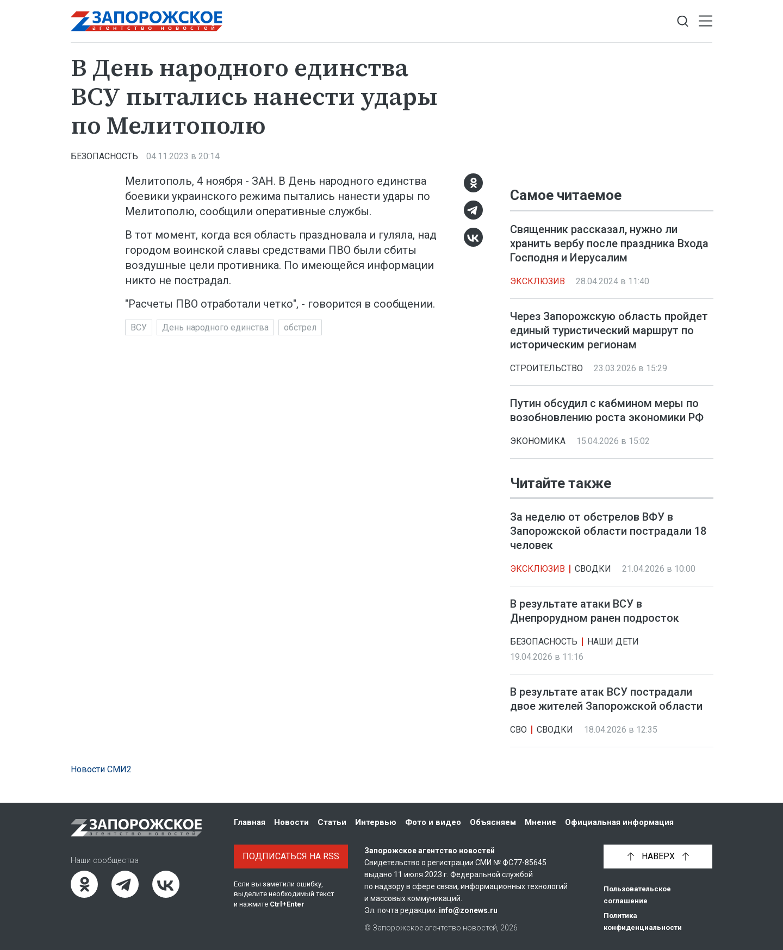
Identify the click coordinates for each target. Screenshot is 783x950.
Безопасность (104, 156)
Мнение (540, 822)
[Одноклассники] (473, 182)
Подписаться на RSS (291, 856)
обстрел (300, 327)
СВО (518, 729)
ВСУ (138, 327)
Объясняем (493, 822)
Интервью (375, 822)
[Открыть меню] (705, 21)
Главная (249, 822)
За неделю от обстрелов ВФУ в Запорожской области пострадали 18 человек (608, 531)
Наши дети (613, 641)
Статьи (332, 822)
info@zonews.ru (468, 910)
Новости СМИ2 (101, 769)
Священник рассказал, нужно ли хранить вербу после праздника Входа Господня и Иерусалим (609, 243)
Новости (291, 822)
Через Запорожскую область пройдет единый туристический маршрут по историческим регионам (609, 330)
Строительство (546, 368)
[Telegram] (473, 210)
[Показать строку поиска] (682, 21)
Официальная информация (619, 822)
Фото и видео (433, 822)
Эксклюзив (537, 281)
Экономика (538, 441)
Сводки (593, 569)
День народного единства (215, 327)
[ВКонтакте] (473, 237)
